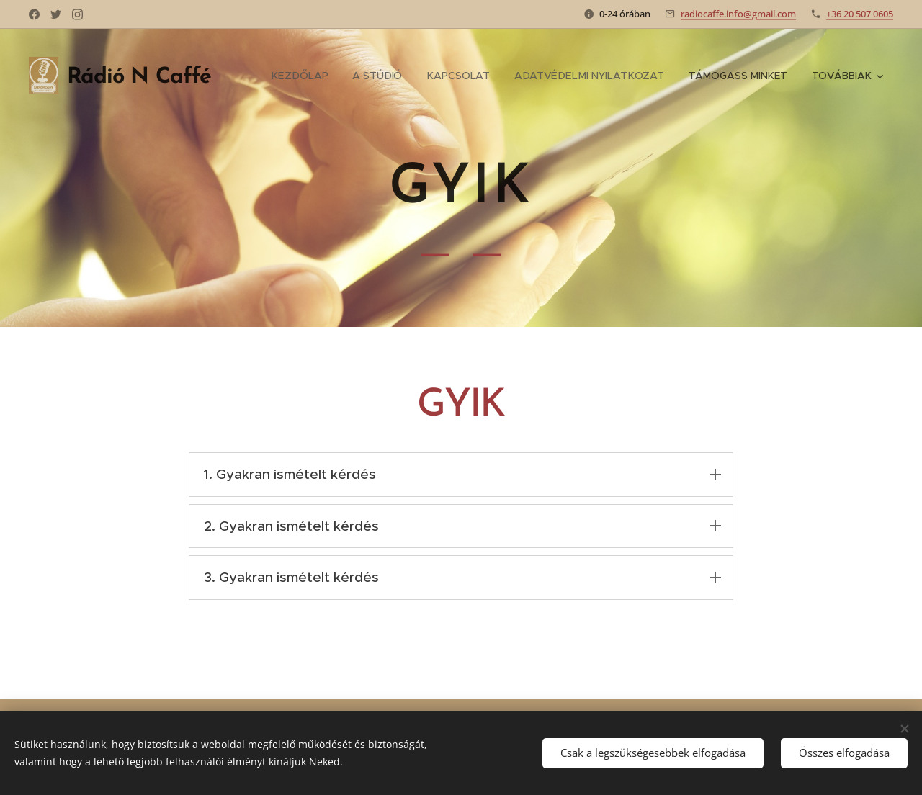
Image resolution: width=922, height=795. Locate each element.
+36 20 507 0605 (859, 13)
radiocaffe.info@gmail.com (738, 13)
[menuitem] (303, 76)
